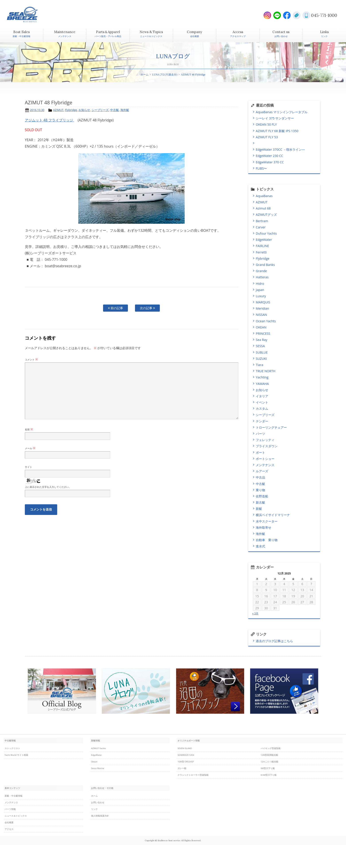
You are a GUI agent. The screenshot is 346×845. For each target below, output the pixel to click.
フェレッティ (265, 440)
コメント (31, 359)
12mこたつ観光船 (269, 761)
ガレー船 (182, 768)
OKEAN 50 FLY (266, 124)
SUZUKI (261, 358)
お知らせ (84, 110)
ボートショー (265, 459)
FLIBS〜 (261, 168)
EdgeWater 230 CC (269, 156)
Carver (261, 227)
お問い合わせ (97, 802)
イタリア (262, 396)
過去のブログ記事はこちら (274, 641)
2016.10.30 (37, 110)
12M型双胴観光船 (269, 755)
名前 (29, 429)
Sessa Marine (97, 768)
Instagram (267, 15)
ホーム (145, 74)
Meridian (262, 308)
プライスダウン (267, 446)
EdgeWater (264, 239)
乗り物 (260, 490)
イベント (262, 402)
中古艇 (114, 110)
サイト (28, 467)
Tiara (259, 365)
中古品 (260, 477)
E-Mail (296, 15)
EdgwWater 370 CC (270, 162)
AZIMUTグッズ (266, 214)
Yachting (262, 377)
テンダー (262, 421)
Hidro (260, 283)
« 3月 (255, 613)
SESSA (260, 346)
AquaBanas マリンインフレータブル (281, 112)
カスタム (262, 408)
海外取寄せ (263, 527)
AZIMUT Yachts (98, 748)
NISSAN (261, 315)
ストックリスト (12, 748)
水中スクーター (267, 521)
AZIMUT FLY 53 (267, 137)
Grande (261, 271)
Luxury (261, 296)
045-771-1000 (324, 15)
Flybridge (71, 110)
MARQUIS (263, 302)
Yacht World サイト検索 (16, 755)
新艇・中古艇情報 (13, 795)
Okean (94, 761)
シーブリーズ (100, 110)
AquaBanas (264, 196)
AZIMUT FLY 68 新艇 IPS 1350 (277, 131)
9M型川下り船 (268, 768)
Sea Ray (261, 340)
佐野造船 (262, 496)
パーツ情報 (10, 809)
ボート (260, 452)
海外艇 (124, 110)
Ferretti (261, 252)
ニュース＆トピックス (16, 815)
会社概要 (9, 822)
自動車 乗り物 (267, 540)
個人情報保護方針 (100, 815)
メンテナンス (265, 465)
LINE (277, 15)
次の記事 (147, 308)
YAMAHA (262, 384)
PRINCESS (263, 333)
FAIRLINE (262, 246)
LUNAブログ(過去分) (164, 74)
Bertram (262, 221)
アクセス (9, 829)
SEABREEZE (30, 14)
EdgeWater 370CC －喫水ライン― (280, 149)
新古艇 (260, 502)
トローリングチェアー (271, 427)
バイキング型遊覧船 (271, 748)
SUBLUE (262, 352)
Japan (260, 290)
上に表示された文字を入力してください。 (48, 487)
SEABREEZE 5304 (186, 755)
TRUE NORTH (265, 371)
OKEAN (261, 327)
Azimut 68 (263, 208)
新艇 (259, 509)
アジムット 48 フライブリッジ (49, 120)
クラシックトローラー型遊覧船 (193, 775)
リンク (94, 809)
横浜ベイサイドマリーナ (273, 515)
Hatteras (262, 277)
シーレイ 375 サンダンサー (275, 118)
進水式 (260, 546)
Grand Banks (265, 265)
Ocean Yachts (266, 321)
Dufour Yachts (266, 233)
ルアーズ (262, 471)
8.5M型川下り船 (269, 775)
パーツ (260, 433)
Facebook (287, 15)
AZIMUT (58, 110)
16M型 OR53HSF (186, 761)
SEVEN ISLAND (185, 748)
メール (30, 448)
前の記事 (115, 308)
